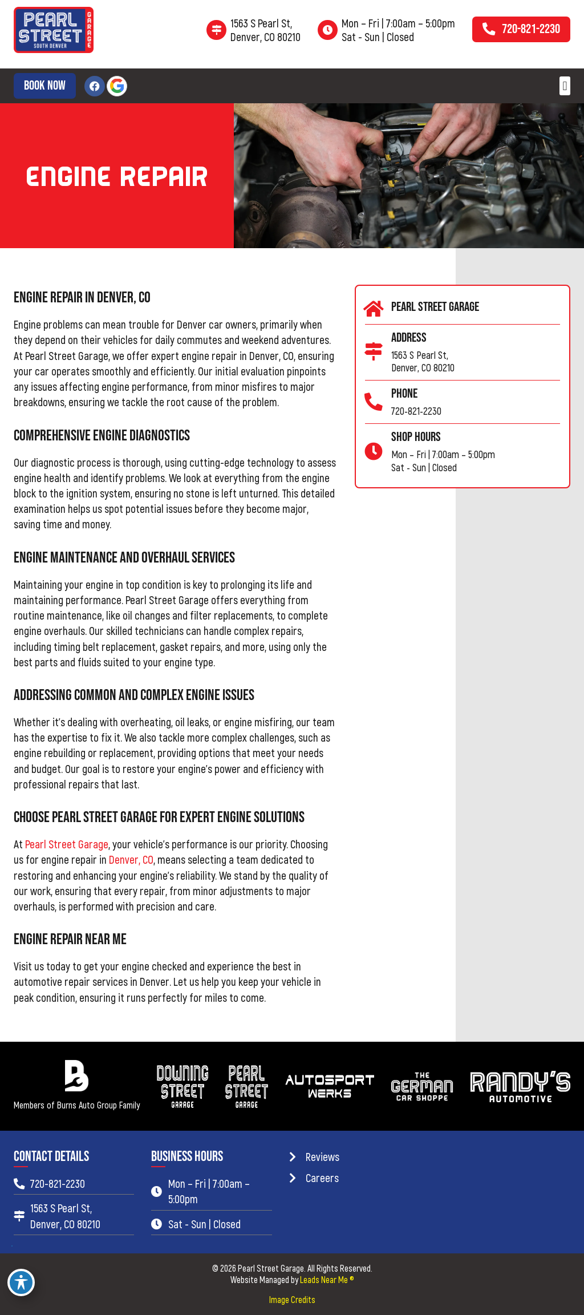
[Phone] (374, 402)
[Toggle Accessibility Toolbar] (21, 1282)
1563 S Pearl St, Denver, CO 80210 (265, 30)
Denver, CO (131, 859)
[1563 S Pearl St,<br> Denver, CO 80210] (216, 30)
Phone (404, 394)
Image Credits (292, 1299)
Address (409, 338)
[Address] (374, 352)
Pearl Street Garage (66, 844)
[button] (564, 85)
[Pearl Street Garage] (374, 309)
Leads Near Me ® (327, 1279)
